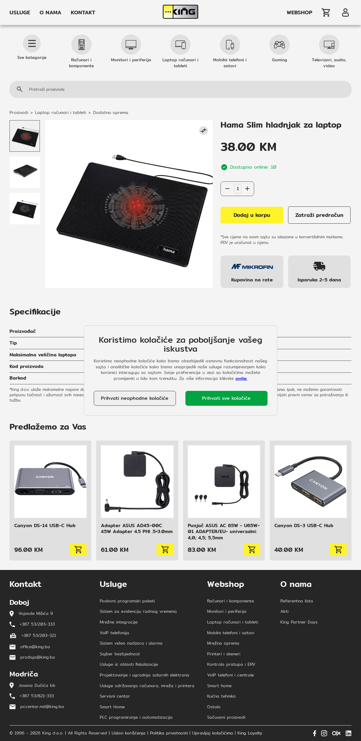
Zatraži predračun (319, 215)
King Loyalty (249, 733)
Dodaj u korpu (252, 215)
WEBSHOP (299, 12)
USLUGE (20, 12)
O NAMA (50, 12)
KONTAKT (83, 12)
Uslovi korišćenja (129, 733)
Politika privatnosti (169, 733)
